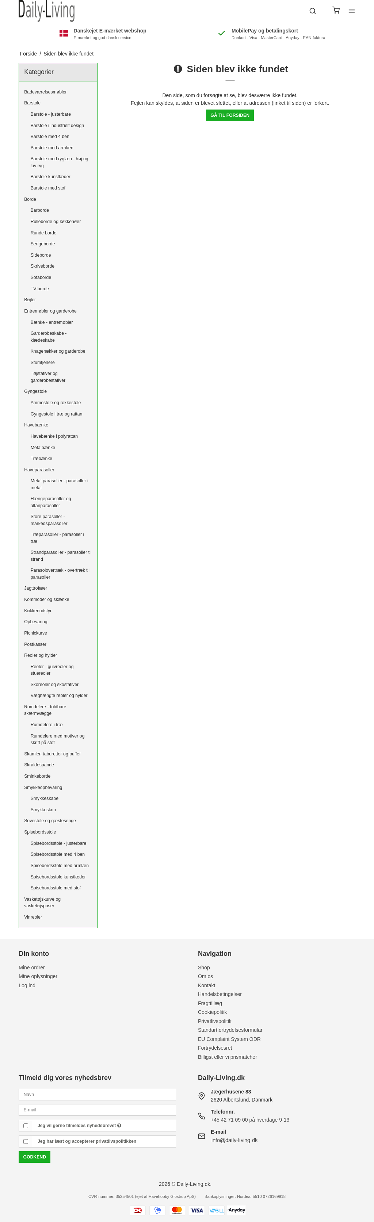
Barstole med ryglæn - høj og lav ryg (59, 162)
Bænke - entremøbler (52, 322)
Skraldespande (39, 764)
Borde (30, 199)
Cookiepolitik (212, 1012)
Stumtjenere (43, 362)
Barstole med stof (48, 188)
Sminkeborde (37, 776)
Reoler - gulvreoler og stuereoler (52, 670)
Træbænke (41, 458)
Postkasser (35, 644)
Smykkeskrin (43, 809)
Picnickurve (35, 633)
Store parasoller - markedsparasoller (49, 520)
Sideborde (41, 255)
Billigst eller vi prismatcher (227, 1057)
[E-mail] (97, 1109)
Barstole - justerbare (51, 114)
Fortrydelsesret (215, 1048)
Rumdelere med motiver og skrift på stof (58, 739)
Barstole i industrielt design (57, 125)
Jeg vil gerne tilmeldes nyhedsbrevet (79, 1125)
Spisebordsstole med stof (56, 887)
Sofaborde (41, 277)
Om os (205, 976)
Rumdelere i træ (47, 724)
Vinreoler (33, 917)
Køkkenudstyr (37, 610)
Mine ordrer (32, 967)
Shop (204, 967)
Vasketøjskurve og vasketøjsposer (42, 902)
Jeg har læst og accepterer (87, 1141)
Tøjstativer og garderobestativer (48, 377)
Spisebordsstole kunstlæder (58, 877)
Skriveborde (42, 266)
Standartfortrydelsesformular (230, 1030)
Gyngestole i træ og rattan (57, 414)
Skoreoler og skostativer (55, 684)
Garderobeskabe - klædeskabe (49, 336)
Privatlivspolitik (215, 1021)
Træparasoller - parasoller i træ (57, 538)
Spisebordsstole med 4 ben (58, 854)
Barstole (32, 103)
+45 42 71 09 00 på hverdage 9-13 (250, 1120)
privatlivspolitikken (116, 1141)
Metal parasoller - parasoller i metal (59, 484)
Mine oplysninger (38, 976)
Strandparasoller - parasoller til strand (61, 556)
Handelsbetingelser (220, 994)
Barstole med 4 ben (50, 136)
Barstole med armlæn (52, 147)
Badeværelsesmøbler (45, 92)
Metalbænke (43, 447)
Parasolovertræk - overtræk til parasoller (60, 573)
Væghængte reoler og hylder (59, 695)
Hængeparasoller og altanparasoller (51, 502)
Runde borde (44, 232)
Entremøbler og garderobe (50, 311)
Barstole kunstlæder (50, 176)
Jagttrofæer (35, 588)
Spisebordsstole (40, 832)
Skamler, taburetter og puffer (52, 753)
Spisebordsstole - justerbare (59, 843)
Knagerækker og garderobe (58, 351)
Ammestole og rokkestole (56, 402)
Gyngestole (35, 391)
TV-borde (40, 288)
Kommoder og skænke (46, 599)
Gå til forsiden (229, 115)
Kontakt (206, 985)
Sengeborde (43, 243)
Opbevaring (35, 621)
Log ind (27, 985)
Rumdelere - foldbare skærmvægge (45, 710)
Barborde (40, 210)
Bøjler (30, 299)
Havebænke (36, 425)
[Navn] (97, 1094)
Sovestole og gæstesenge (50, 820)
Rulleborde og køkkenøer (56, 221)
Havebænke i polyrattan (54, 436)
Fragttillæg (210, 1003)
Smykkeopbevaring (43, 787)
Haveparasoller (39, 469)
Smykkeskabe (44, 798)
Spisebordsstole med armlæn (60, 865)
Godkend (34, 1157)
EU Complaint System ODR (229, 1039)
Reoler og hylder (40, 655)
